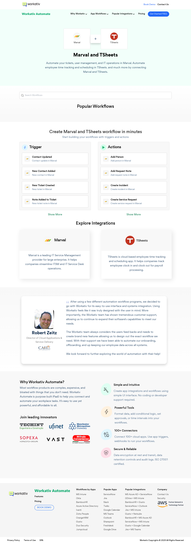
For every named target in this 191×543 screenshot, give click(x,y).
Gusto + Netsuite (133, 514)
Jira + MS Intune (133, 510)
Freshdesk (108, 526)
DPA (41, 540)
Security (161, 498)
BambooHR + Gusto (135, 502)
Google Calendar (112, 510)
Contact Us (163, 5)
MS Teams (109, 514)
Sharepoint (109, 522)
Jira (105, 498)
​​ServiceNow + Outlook (136, 506)
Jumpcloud (81, 530)
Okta (78, 498)
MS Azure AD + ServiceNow (138, 495)
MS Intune (81, 495)
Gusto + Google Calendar (137, 526)
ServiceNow (109, 495)
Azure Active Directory (87, 506)
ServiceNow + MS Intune (137, 522)
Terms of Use (30, 540)
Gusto (79, 522)
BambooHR (82, 502)
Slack (106, 502)
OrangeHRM (82, 518)
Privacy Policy (13, 540)
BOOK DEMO (44, 508)
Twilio (106, 506)
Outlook (108, 518)
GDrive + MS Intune (134, 498)
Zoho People (82, 514)
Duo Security (82, 526)
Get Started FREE (158, 14)
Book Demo (149, 5)
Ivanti (78, 510)
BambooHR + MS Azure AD (138, 518)
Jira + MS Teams (133, 530)
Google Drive (110, 530)
